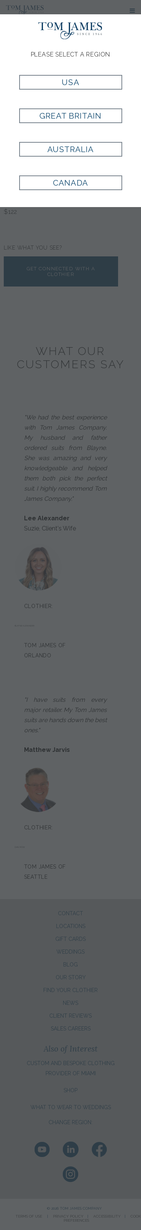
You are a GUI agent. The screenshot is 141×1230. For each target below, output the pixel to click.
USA (70, 82)
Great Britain (70, 115)
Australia (70, 149)
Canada (70, 182)
